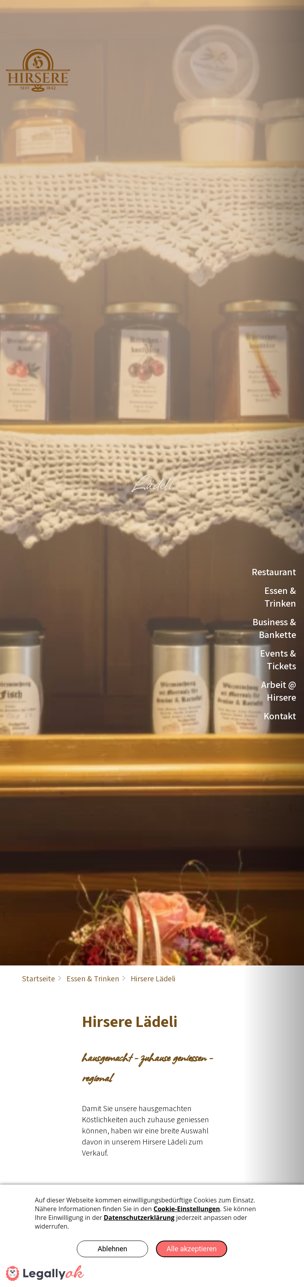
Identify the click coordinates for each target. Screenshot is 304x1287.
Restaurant (274, 571)
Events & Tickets (278, 659)
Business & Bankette (274, 628)
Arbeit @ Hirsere (278, 690)
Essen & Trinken (280, 596)
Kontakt (280, 715)
